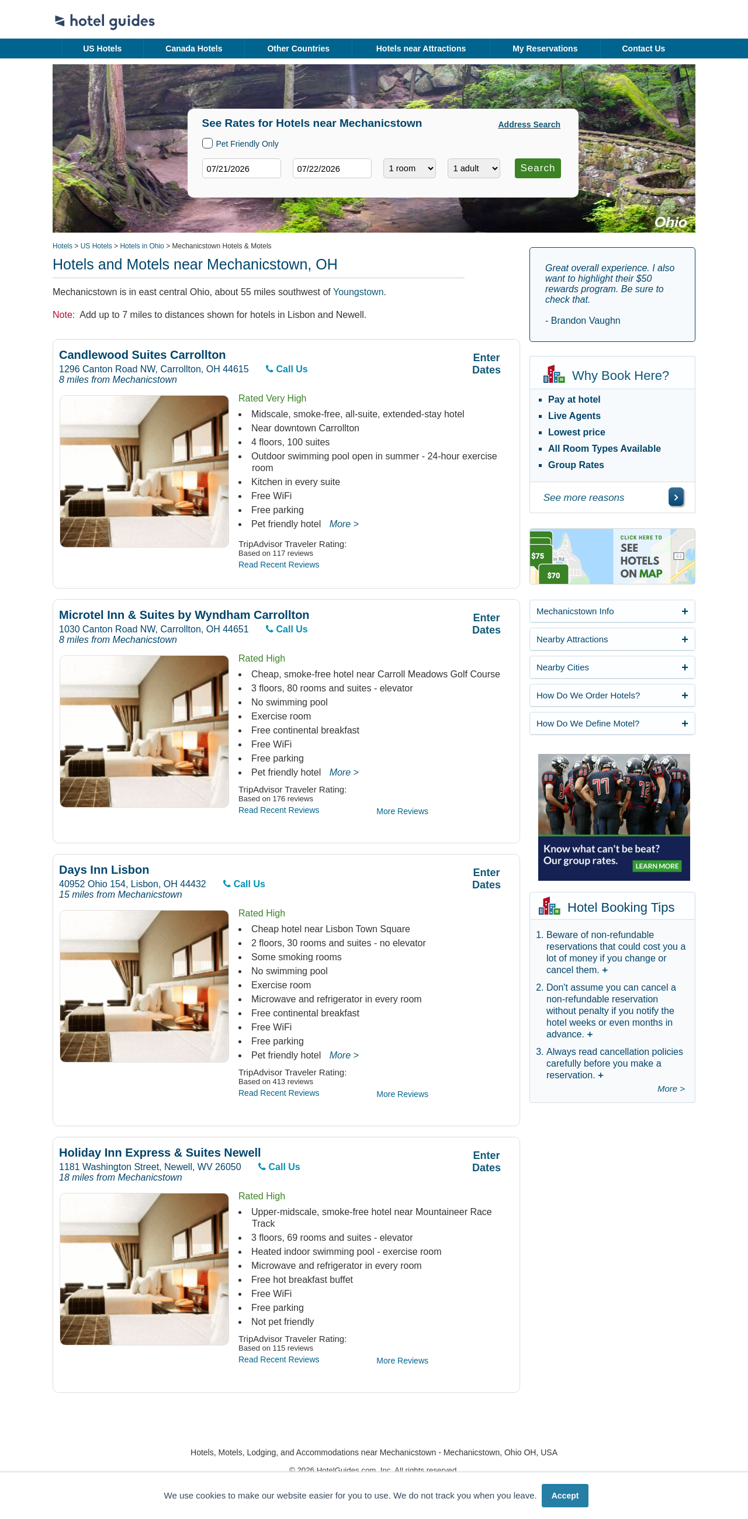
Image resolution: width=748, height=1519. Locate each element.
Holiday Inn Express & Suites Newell (160, 1153)
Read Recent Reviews (279, 564)
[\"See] (676, 496)
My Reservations (544, 48)
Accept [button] (565, 1495)
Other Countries (298, 48)
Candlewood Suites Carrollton (142, 355)
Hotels (62, 246)
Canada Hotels (193, 48)
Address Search (529, 124)
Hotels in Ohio (142, 246)
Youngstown (358, 292)
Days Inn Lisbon (104, 870)
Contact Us (643, 48)
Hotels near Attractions (421, 48)
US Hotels (102, 48)
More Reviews (402, 811)
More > (344, 524)
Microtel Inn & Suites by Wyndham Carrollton (184, 615)
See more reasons (584, 497)
